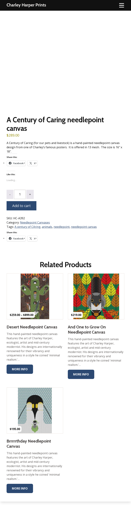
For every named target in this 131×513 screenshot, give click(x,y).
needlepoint (62, 227)
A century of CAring (27, 227)
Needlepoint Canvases (35, 222)
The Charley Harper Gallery (26, 5)
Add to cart (21, 205)
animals (47, 227)
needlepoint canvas (84, 227)
